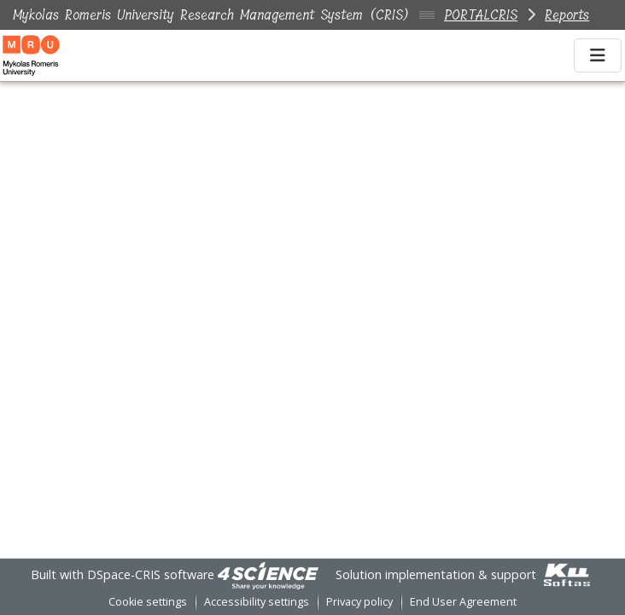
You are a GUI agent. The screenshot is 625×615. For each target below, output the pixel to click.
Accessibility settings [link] (256, 602)
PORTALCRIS (480, 14)
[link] (268, 574)
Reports (567, 14)
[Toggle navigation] (598, 55)
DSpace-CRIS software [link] (150, 574)
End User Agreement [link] (463, 602)
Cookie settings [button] (147, 602)
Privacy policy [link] (359, 602)
